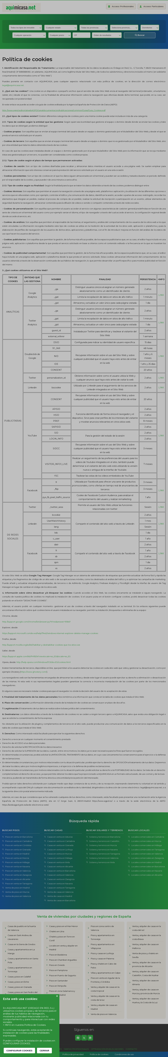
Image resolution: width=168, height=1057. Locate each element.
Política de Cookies (35, 1024)
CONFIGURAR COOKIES (19, 1050)
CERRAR (44, 1050)
